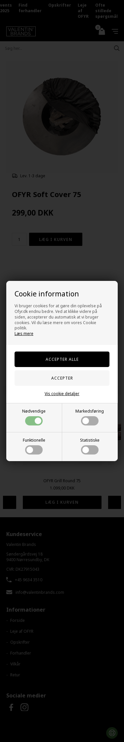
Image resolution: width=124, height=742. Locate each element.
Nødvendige (34, 416)
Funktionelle (34, 446)
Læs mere (24, 333)
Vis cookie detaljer (62, 393)
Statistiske (90, 446)
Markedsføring (89, 416)
